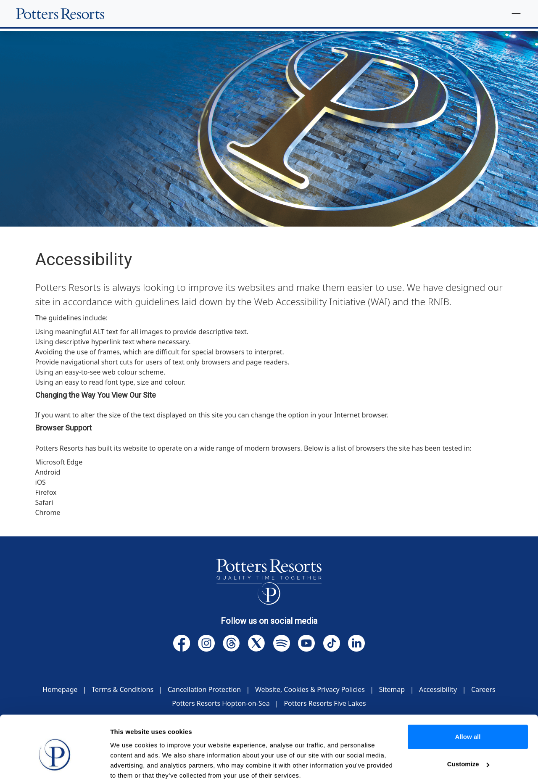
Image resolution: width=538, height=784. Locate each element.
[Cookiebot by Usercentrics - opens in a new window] (54, 767)
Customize (468, 729)
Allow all (468, 701)
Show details (129, 767)
